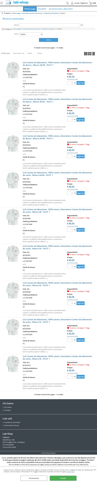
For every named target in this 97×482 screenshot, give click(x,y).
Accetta (63, 478)
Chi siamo (8, 408)
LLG (24, 81)
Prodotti (42, 9)
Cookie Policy (71, 472)
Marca (17, 34)
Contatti (7, 411)
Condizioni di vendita (12, 423)
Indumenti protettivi (48, 29)
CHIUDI (95, 469)
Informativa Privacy (11, 426)
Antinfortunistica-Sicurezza (31, 29)
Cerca (16, 25)
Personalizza (34, 478)
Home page (30, 9)
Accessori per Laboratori (60, 9)
